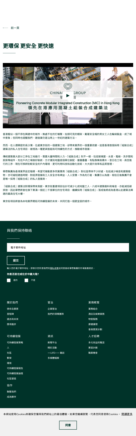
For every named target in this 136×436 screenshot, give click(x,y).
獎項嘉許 (11, 324)
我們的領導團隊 (56, 314)
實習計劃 (93, 348)
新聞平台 (52, 343)
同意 (68, 425)
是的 (15, 280)
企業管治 (52, 309)
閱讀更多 (127, 414)
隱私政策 (54, 268)
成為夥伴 (11, 397)
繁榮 (9, 358)
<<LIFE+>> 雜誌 (56, 353)
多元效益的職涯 (96, 343)
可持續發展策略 (15, 343)
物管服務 (93, 319)
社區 (9, 353)
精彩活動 (52, 348)
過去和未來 (12, 319)
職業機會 (93, 353)
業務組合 (93, 309)
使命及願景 (12, 309)
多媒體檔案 (53, 358)
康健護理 (93, 324)
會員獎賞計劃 (95, 329)
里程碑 (10, 314)
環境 (9, 363)
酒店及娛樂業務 (96, 314)
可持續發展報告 (15, 368)
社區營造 (11, 379)
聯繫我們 (11, 392)
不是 (33, 280)
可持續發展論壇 (15, 373)
